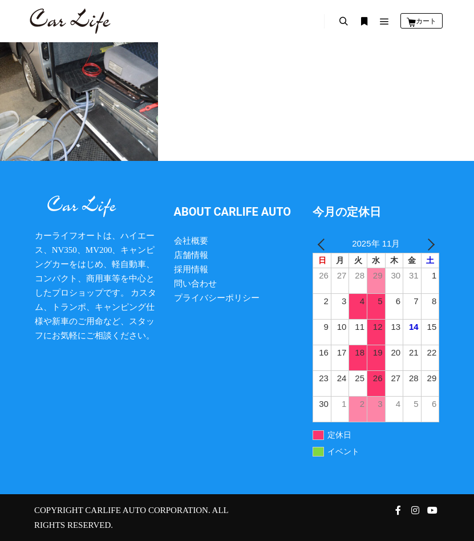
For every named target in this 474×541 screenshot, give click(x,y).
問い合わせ (195, 283)
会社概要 (191, 240)
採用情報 (191, 269)
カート (426, 21)
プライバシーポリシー (217, 297)
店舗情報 (191, 255)
